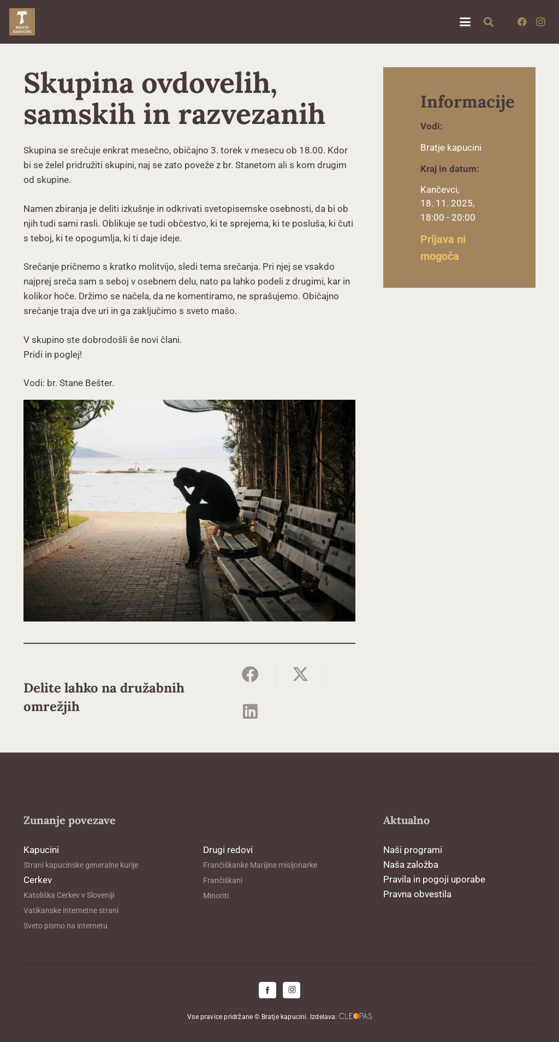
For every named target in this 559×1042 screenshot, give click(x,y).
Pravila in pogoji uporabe (434, 879)
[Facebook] (522, 22)
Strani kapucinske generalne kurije (80, 865)
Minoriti (216, 895)
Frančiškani (222, 880)
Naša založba (410, 864)
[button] (465, 21)
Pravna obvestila (417, 894)
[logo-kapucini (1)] (22, 21)
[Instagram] (540, 22)
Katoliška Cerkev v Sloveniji (68, 895)
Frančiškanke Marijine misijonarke (260, 865)
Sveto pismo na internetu (65, 925)
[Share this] (250, 674)
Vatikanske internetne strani (70, 910)
